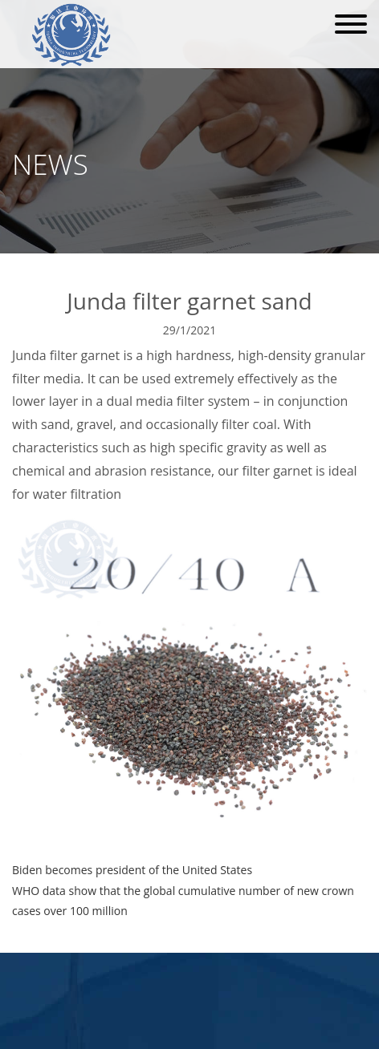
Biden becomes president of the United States (132, 869)
